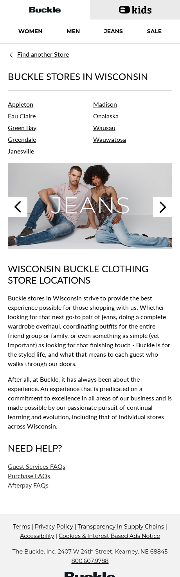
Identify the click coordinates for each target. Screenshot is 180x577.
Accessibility (37, 535)
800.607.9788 (89, 560)
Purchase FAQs (29, 475)
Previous (17, 207)
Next (163, 207)
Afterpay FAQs (28, 485)
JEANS (113, 31)
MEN (73, 31)
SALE (154, 31)
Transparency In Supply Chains (120, 526)
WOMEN (30, 31)
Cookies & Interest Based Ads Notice (109, 535)
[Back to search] (42, 54)
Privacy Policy (54, 526)
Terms (21, 526)
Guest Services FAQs (36, 466)
